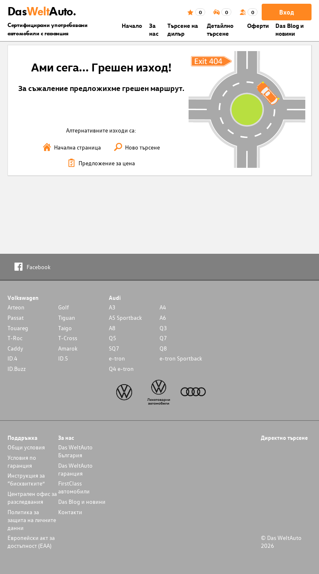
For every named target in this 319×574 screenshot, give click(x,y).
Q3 (163, 328)
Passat (15, 317)
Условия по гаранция (21, 461)
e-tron (117, 358)
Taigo (65, 328)
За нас (154, 29)
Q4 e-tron (121, 369)
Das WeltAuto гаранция (75, 469)
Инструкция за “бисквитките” (26, 479)
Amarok (68, 348)
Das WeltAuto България (75, 451)
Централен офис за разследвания (32, 497)
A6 (163, 317)
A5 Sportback (125, 317)
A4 (163, 307)
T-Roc (14, 338)
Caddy (15, 348)
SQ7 (114, 348)
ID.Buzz (16, 369)
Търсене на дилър (182, 29)
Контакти (70, 512)
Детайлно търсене (220, 29)
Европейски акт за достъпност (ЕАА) (31, 541)
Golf (63, 307)
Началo (132, 25)
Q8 (163, 348)
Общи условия (26, 447)
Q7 (163, 338)
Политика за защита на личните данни (31, 520)
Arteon (16, 307)
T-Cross (67, 338)
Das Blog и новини (289, 29)
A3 (112, 307)
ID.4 (12, 358)
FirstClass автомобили (74, 487)
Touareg (17, 328)
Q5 (112, 338)
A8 (112, 328)
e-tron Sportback (181, 358)
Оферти (258, 25)
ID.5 (63, 358)
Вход (286, 12)
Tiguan (66, 317)
